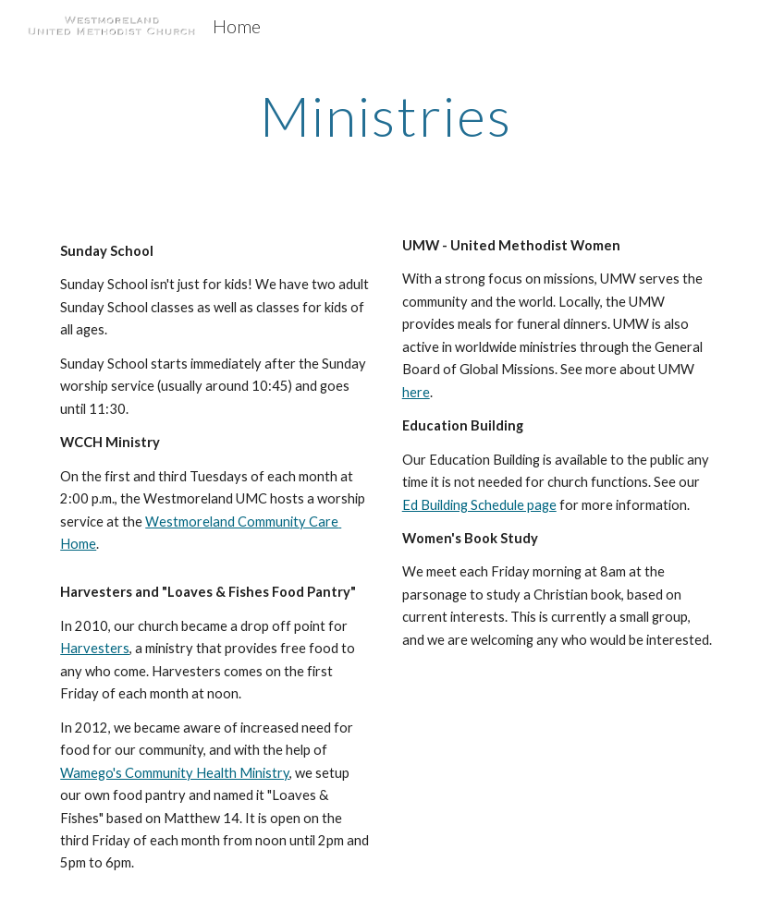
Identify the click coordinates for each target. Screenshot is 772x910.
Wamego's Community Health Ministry (174, 773)
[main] (386, 115)
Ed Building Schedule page (479, 505)
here (416, 392)
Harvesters (94, 648)
